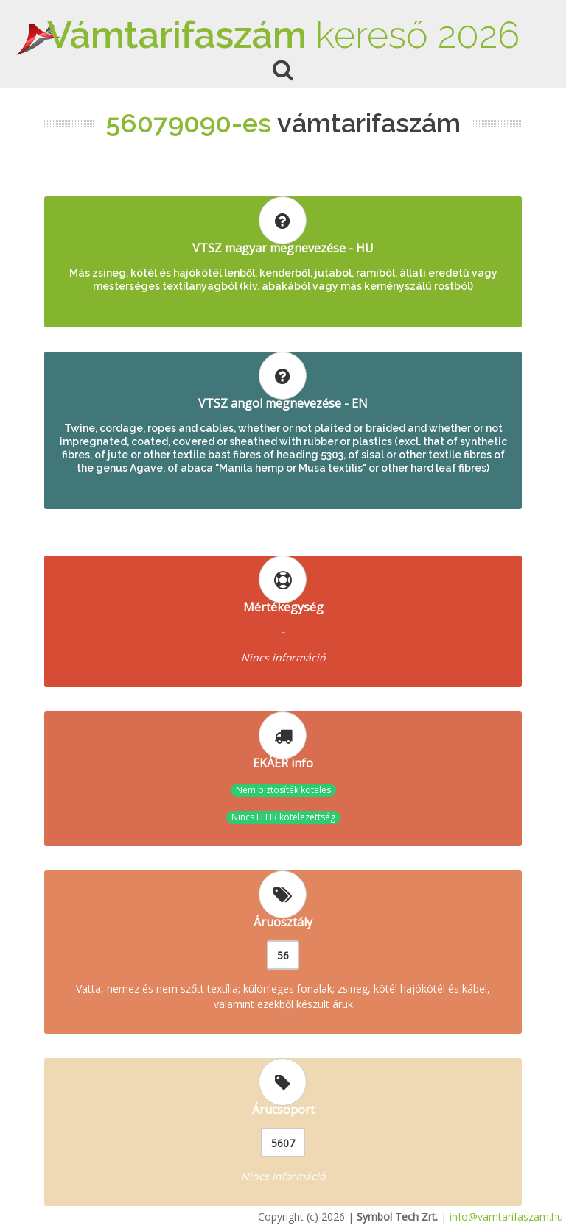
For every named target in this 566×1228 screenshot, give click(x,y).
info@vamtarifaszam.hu (506, 1217)
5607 (283, 1143)
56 (283, 955)
